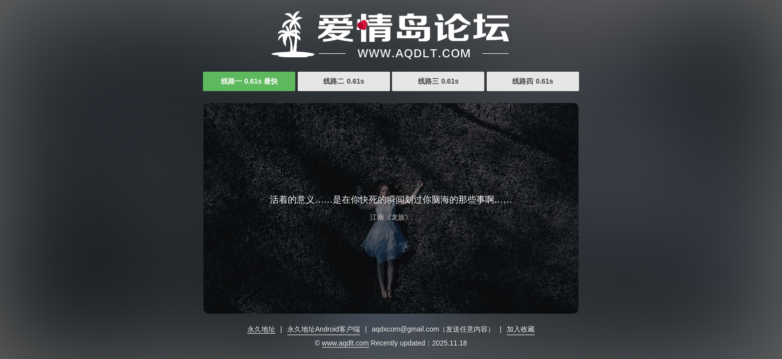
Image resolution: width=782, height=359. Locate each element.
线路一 (249, 81)
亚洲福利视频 (391, 35)
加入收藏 (521, 329)
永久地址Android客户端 (323, 329)
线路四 (532, 81)
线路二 (343, 81)
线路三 (438, 81)
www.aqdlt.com (345, 343)
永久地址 (261, 329)
